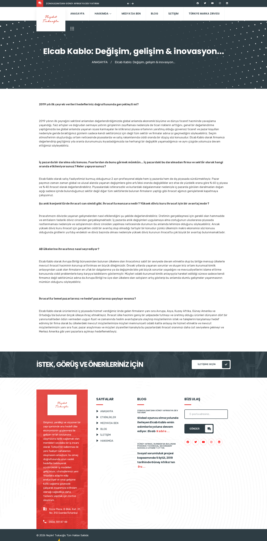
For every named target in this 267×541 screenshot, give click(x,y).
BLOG (155, 13)
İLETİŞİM (174, 13)
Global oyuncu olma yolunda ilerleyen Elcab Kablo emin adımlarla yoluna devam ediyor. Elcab (157, 424)
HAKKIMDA (103, 13)
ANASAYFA (77, 13)
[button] (128, 3)
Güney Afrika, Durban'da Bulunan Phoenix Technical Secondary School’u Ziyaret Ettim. (156, 446)
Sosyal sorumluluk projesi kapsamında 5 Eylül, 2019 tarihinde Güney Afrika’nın (156, 460)
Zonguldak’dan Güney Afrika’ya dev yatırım (72, 3)
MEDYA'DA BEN (131, 13)
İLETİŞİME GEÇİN (214, 364)
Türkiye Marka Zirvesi (205, 13)
